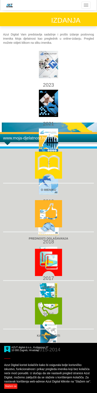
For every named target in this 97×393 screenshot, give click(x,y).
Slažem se (11, 386)
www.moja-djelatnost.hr (24, 138)
